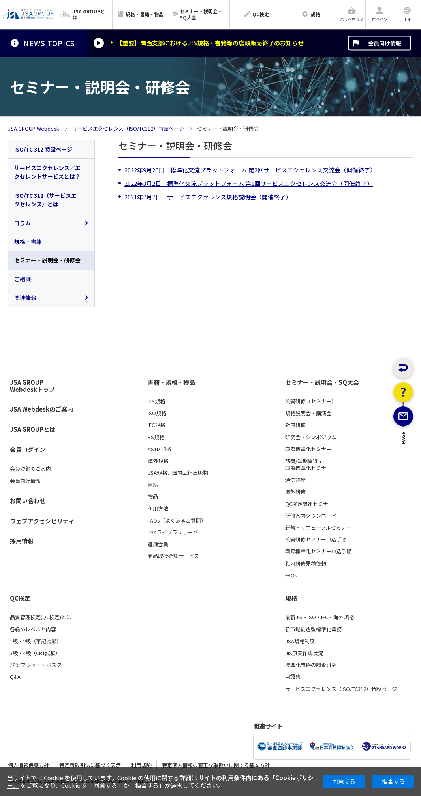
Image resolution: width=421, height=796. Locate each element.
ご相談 (22, 279)
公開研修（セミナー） (310, 401)
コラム (22, 223)
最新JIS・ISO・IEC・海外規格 (319, 617)
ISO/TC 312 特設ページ (43, 149)
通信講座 (295, 479)
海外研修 (295, 491)
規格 (291, 598)
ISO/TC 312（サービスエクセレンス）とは (45, 199)
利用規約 (141, 765)
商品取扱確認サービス (173, 556)
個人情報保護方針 (28, 765)
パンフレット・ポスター (38, 665)
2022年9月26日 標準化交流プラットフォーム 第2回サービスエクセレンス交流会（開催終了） (250, 170)
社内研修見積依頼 (305, 563)
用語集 (293, 676)
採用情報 (22, 541)
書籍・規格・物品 (171, 382)
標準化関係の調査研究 (310, 665)
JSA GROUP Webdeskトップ (32, 386)
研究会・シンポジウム (310, 437)
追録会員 (158, 544)
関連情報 (25, 298)
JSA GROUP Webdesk (33, 128)
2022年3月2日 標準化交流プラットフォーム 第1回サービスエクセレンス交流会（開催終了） (248, 183)
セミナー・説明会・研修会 (47, 260)
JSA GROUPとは (32, 429)
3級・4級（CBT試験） (35, 653)
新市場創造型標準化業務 (313, 629)
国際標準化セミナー (308, 449)
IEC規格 (156, 425)
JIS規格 (156, 401)
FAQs (291, 575)
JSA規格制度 (300, 641)
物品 (153, 496)
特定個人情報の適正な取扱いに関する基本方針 (216, 765)
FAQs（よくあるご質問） (177, 520)
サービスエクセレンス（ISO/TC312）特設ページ (128, 128)
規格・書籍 (28, 241)
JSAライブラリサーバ (173, 532)
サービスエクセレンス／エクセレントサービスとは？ (47, 172)
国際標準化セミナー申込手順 (318, 551)
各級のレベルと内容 (33, 629)
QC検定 (20, 598)
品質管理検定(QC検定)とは (40, 617)
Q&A (15, 676)
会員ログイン (27, 449)
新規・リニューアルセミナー (318, 527)
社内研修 (295, 425)
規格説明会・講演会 (308, 413)
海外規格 (158, 460)
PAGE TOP (403, 476)
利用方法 (158, 508)
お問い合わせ (27, 500)
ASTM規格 (159, 449)
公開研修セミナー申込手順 (316, 539)
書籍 (153, 484)
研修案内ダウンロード (310, 515)
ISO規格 (157, 413)
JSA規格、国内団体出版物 (178, 472)
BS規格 (156, 437)
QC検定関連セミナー (309, 504)
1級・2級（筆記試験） (36, 641)
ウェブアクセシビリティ (42, 521)
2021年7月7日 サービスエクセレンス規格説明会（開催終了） (207, 197)
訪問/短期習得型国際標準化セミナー (308, 464)
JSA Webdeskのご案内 (41, 409)
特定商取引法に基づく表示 (90, 765)
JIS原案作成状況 (304, 653)
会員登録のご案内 (30, 468)
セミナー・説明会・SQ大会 (322, 382)
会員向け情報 (384, 43)
